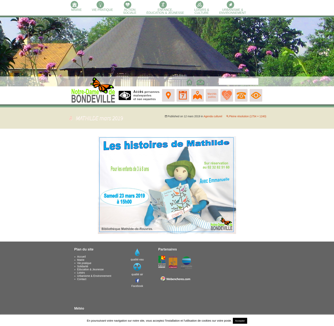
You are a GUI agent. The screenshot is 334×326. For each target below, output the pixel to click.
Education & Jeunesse (90, 269)
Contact (81, 279)
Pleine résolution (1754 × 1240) (247, 116)
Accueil (81, 256)
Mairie (80, 259)
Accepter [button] (240, 320)
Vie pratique (84, 263)
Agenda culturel (213, 116)
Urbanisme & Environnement (94, 275)
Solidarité (82, 266)
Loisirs (81, 272)
